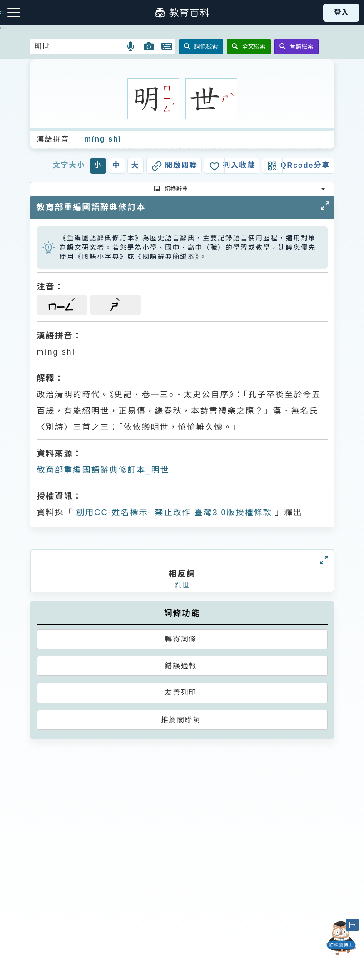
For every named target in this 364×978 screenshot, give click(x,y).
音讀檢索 (296, 46)
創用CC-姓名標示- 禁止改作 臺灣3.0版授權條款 (172, 512)
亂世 (182, 585)
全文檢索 (249, 46)
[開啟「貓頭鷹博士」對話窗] (341, 938)
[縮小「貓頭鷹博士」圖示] (352, 925)
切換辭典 (171, 189)
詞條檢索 (201, 46)
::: (3, 27)
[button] (131, 46)
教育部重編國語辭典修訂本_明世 (103, 469)
